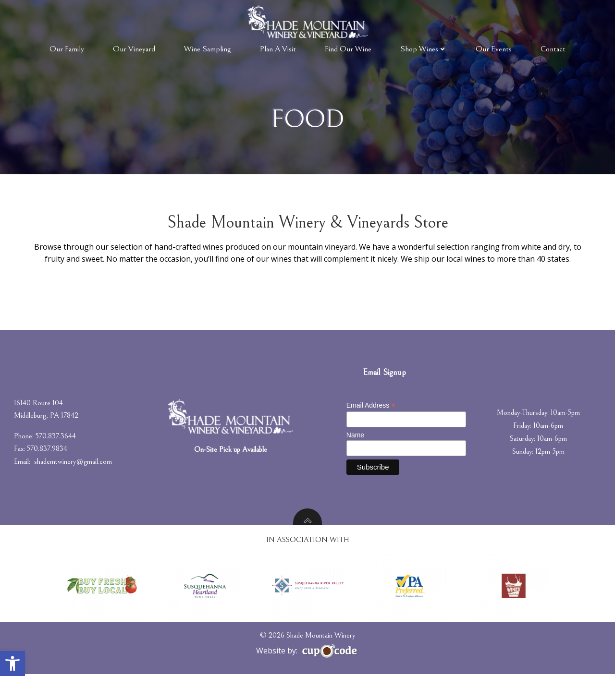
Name (355, 436)
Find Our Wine (348, 49)
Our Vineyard (134, 49)
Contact (553, 49)
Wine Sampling (207, 49)
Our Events (494, 49)
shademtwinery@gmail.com (73, 463)
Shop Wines (423, 49)
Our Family (66, 49)
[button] (12, 663)
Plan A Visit (278, 49)
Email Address (370, 406)
